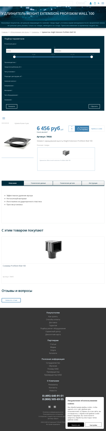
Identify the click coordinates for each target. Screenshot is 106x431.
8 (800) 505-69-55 (47, 4)
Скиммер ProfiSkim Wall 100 (14, 266)
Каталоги (53, 353)
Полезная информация (53, 359)
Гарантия (53, 325)
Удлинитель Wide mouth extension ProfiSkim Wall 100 (55, 160)
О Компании (53, 380)
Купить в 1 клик (96, 129)
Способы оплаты (53, 319)
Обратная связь (65, 3)
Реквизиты (53, 384)
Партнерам (53, 340)
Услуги (53, 350)
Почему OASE (53, 369)
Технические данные (38, 183)
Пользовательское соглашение (53, 414)
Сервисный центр (53, 331)
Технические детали (67, 183)
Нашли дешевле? (42, 132)
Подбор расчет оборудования (53, 328)
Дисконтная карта (53, 334)
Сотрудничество (53, 363)
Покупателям (53, 312)
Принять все (76, 425)
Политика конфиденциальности (53, 412)
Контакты (53, 387)
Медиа (53, 347)
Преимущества (53, 372)
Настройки (93, 425)
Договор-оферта (53, 418)
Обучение (53, 366)
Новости (53, 390)
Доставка (53, 322)
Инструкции (93, 183)
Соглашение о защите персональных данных (53, 416)
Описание (13, 183)
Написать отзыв (11, 300)
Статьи (53, 344)
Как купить (53, 316)
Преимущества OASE (53, 375)
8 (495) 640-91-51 (47, 2)
